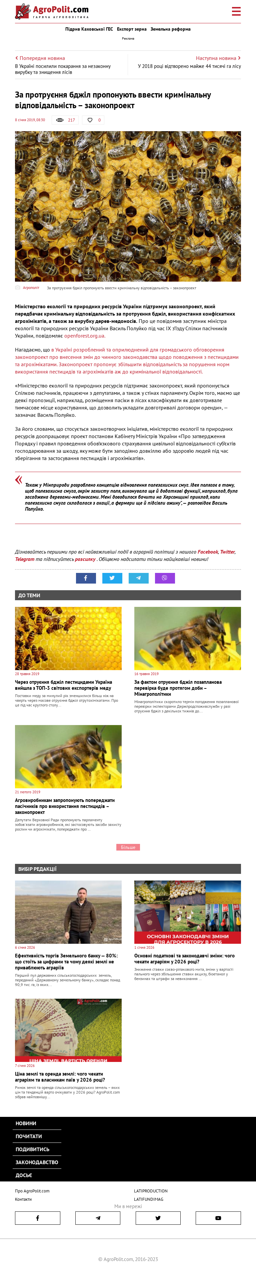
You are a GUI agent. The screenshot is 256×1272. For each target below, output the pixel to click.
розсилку (86, 559)
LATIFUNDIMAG (148, 1199)
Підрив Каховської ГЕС (89, 29)
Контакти (23, 1199)
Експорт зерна (132, 29)
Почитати (29, 1136)
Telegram (24, 559)
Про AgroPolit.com (32, 1191)
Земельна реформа (171, 29)
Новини (26, 1123)
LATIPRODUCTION (151, 1191)
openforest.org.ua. (84, 335)
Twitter (227, 551)
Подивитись (32, 1149)
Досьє (24, 1175)
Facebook (208, 551)
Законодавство (37, 1162)
